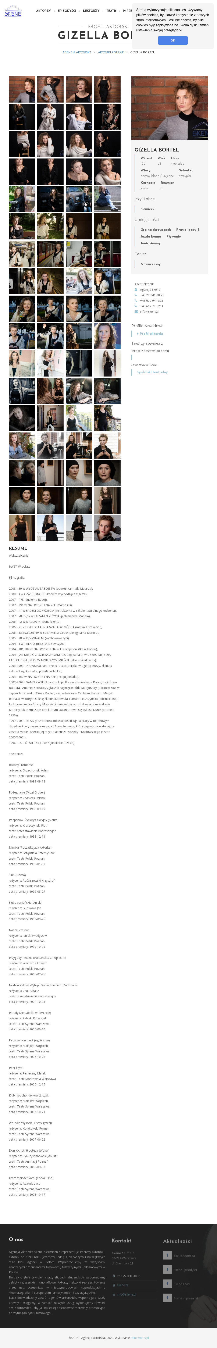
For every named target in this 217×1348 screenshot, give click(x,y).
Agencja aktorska (77, 52)
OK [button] (173, 40)
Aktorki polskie (111, 52)
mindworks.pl (140, 1338)
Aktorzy (43, 11)
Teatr (111, 11)
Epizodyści (67, 11)
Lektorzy (91, 11)
